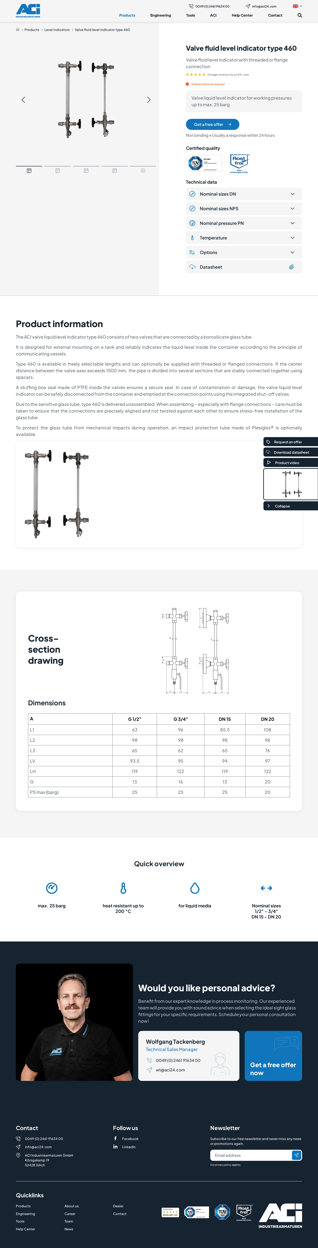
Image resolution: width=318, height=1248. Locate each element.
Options (203, 252)
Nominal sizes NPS (213, 208)
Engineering (160, 15)
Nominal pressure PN (216, 223)
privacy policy (223, 1164)
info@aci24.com (261, 6)
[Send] (296, 1155)
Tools (190, 15)
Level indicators (57, 30)
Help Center (242, 15)
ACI (213, 15)
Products (127, 15)
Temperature (208, 238)
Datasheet (241, 267)
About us (71, 1206)
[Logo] (28, 10)
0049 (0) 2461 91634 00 (209, 6)
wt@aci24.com (170, 1069)
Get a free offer (212, 124)
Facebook (130, 1138)
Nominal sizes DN (212, 194)
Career (69, 1213)
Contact (275, 15)
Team (68, 1221)
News (68, 1229)
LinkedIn (129, 1147)
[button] (297, 6)
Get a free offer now (274, 1056)
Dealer (118, 1206)
